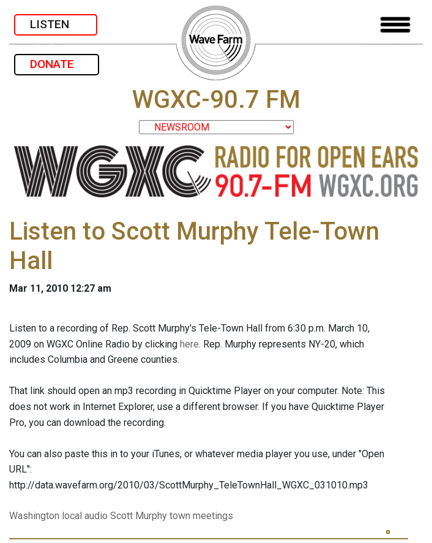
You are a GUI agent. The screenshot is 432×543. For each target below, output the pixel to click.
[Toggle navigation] (395, 25)
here (189, 344)
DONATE (56, 64)
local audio (85, 516)
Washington (34, 516)
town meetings (201, 516)
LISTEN (55, 24)
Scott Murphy (138, 516)
